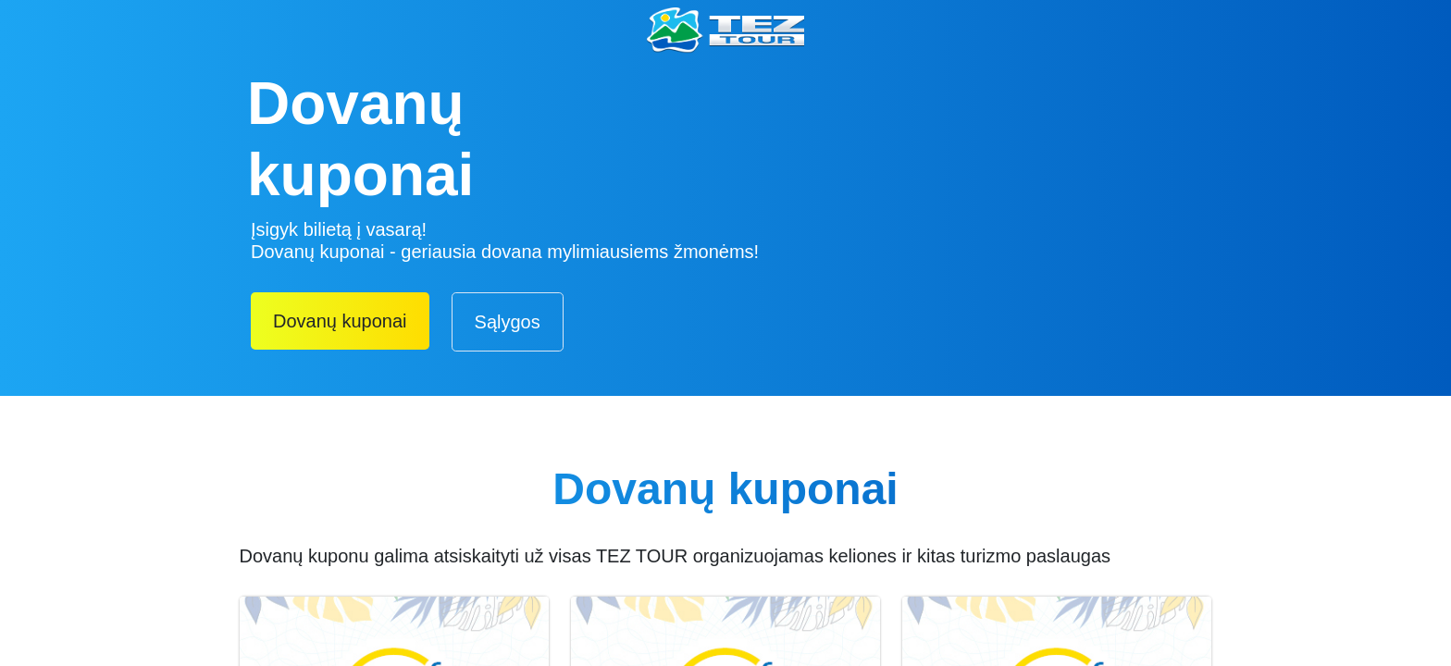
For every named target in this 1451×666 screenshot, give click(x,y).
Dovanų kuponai (340, 321)
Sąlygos (507, 322)
